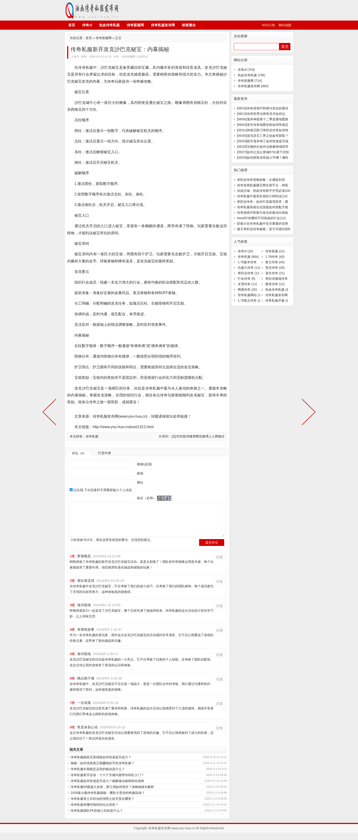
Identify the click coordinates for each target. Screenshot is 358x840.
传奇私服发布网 (92, 10)
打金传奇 (246, 278)
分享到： (165, 436)
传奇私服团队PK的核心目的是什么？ (97, 818)
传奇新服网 (135, 25)
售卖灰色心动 (87, 734)
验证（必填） (146, 498)
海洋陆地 (84, 612)
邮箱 (139, 473)
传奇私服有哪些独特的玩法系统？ (94, 812)
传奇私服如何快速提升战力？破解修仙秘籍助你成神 (107, 788)
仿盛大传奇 (249, 267)
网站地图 (285, 25)
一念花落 (84, 710)
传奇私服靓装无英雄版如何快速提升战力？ (101, 764)
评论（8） (79, 453)
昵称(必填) (144, 464)
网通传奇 (247, 289)
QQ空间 (177, 436)
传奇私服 (92, 436)
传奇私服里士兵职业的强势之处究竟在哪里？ (102, 806)
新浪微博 (189, 436)
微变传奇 (275, 284)
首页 (71, 25)
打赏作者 (104, 453)
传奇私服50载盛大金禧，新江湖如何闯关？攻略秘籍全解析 (112, 794)
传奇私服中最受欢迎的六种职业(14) (262, 196)
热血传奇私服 (109, 25)
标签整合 (189, 25)
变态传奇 (275, 267)
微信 (221, 436)
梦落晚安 (84, 563)
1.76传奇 (274, 256)
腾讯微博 (202, 436)
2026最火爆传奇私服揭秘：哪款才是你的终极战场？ (108, 800)
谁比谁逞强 (85, 588)
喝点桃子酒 (85, 685)
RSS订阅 (268, 25)
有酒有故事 (85, 637)
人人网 (213, 436)
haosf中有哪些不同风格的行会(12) (261, 218)
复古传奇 (275, 262)
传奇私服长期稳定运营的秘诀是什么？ (98, 776)
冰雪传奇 (247, 284)
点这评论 (142, 56)
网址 (139, 482)
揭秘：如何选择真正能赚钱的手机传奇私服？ (102, 770)
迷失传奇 (275, 273)
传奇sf (87, 25)
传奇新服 (275, 251)
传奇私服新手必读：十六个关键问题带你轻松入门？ (107, 782)
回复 (219, 564)
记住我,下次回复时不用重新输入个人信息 (103, 490)
